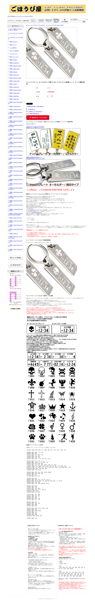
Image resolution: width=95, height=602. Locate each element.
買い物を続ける (31, 109)
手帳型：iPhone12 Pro (14, 75)
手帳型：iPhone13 (13, 59)
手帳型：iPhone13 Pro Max (15, 65)
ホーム (27, 25)
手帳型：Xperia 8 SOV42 (14, 106)
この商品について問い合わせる (35, 111)
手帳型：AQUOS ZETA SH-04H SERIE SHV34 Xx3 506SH (15, 214)
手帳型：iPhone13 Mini (14, 68)
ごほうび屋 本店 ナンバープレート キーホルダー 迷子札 (20, 16)
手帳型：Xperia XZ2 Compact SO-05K (15, 117)
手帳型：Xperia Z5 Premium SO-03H (15, 159)
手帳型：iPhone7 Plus (14, 99)
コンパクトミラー (13, 53)
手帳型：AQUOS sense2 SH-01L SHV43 (15, 193)
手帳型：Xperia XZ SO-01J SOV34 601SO (15, 151)
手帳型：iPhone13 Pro (14, 62)
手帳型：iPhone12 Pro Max (15, 78)
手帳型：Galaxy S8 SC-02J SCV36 (15, 246)
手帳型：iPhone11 (13, 84)
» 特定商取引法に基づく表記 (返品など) (35, 106)
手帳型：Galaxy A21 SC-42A (15, 217)
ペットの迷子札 (13, 47)
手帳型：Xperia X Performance (16, 155)
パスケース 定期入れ (14, 50)
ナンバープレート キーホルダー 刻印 (54, 25)
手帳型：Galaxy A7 (13, 233)
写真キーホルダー (13, 41)
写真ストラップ (13, 44)
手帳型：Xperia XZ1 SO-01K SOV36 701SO (15, 134)
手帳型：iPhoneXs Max (14, 93)
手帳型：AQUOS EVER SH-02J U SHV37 (15, 210)
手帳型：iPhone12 (13, 72)
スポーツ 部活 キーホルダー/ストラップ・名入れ (15, 29)
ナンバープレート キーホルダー (38, 25)
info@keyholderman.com (36, 212)
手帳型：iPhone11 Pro (14, 87)
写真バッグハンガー (14, 56)
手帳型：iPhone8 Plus (14, 96)
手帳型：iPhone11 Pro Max (15, 90)
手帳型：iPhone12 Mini (14, 81)
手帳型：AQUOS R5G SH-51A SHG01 (15, 176)
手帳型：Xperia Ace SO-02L (15, 109)
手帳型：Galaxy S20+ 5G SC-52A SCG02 (15, 221)
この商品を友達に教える (33, 113)
